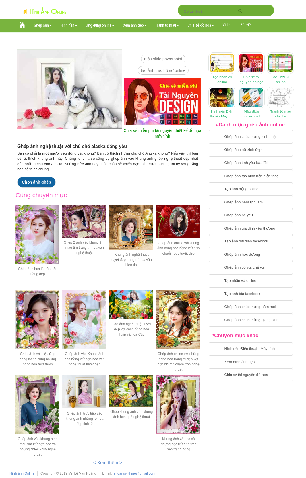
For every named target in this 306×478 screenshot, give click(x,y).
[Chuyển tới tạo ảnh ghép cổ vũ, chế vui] (251, 267)
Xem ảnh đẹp (134, 25)
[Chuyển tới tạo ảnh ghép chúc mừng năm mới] (251, 307)
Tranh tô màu (167, 25)
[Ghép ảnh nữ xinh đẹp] (251, 150)
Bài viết (246, 24)
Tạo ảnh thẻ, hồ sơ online (163, 70)
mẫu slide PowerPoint (163, 59)
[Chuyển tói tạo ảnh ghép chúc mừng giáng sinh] (251, 320)
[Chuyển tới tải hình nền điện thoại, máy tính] (251, 349)
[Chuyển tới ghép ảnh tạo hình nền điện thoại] (251, 176)
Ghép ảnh (43, 25)
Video (227, 24)
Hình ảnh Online (21, 473)
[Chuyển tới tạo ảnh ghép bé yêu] (251, 215)
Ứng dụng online (100, 25)
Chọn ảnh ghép (36, 182)
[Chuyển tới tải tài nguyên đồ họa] (251, 375)
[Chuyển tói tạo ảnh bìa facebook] (251, 293)
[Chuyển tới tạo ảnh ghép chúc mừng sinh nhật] (251, 136)
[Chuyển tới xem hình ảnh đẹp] (251, 362)
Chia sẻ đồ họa (200, 25)
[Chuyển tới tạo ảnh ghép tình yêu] (251, 162)
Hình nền (68, 25)
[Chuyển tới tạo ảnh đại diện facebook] (251, 241)
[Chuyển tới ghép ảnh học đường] (251, 254)
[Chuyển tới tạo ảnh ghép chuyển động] (251, 189)
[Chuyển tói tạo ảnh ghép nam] (251, 202)
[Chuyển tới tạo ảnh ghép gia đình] (251, 228)
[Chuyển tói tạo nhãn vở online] (251, 281)
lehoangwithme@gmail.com (134, 473)
